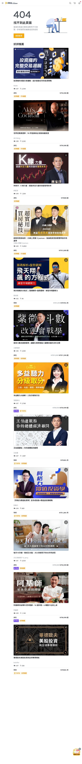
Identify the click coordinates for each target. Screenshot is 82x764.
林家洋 (16, 191)
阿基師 (16, 610)
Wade (16, 86)
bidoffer (16, 663)
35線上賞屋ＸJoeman (21, 243)
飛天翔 (16, 296)
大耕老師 (17, 348)
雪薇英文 (17, 400)
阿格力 (16, 505)
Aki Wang (17, 138)
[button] (3, 3)
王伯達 (16, 453)
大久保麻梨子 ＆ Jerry (21, 558)
